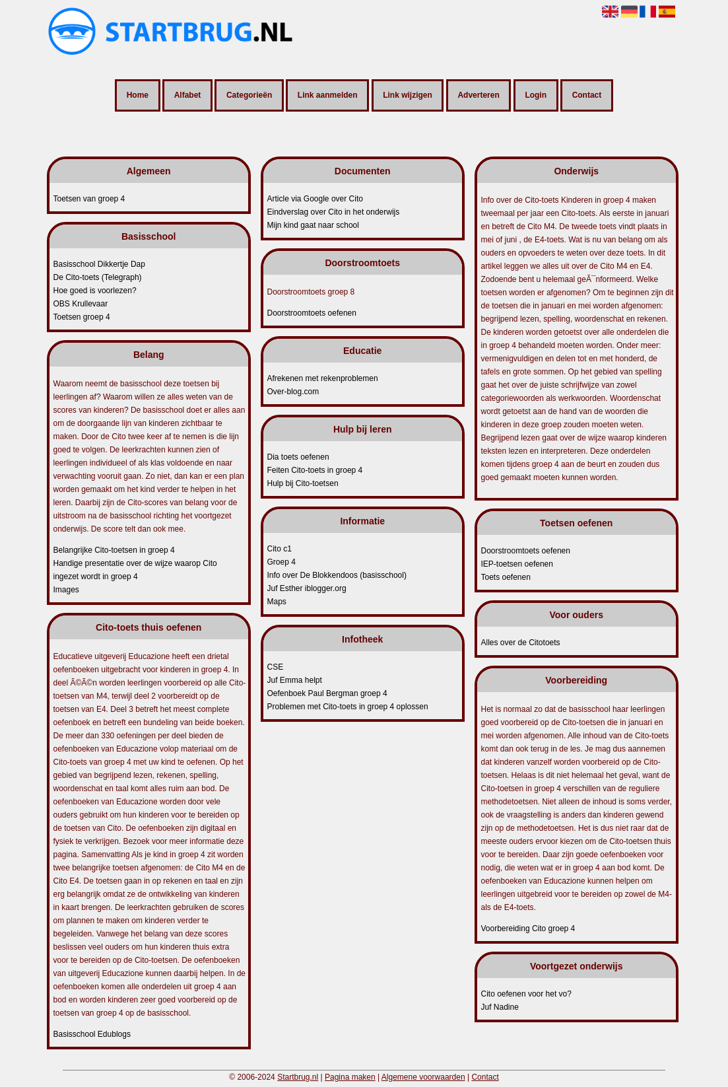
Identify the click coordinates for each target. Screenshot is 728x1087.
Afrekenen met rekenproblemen (322, 378)
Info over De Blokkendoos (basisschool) (337, 575)
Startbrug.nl (297, 1077)
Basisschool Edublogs (92, 1034)
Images (66, 589)
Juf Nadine (500, 1007)
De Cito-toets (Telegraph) (97, 277)
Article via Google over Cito (315, 198)
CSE (275, 667)
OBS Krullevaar (80, 303)
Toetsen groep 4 (81, 317)
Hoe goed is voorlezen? (95, 290)
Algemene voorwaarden (423, 1077)
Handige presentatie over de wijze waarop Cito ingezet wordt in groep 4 (135, 570)
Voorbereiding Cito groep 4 (528, 928)
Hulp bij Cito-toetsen (303, 483)
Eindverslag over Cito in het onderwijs (333, 212)
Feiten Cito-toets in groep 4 (315, 470)
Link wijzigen (407, 95)
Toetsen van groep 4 (89, 198)
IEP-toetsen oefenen (517, 564)
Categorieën (249, 95)
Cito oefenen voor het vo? (526, 994)
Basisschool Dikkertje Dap (99, 264)
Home (138, 95)
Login (535, 95)
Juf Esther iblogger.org (307, 588)
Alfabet (187, 95)
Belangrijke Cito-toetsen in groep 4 (114, 550)
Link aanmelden (328, 95)
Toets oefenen (506, 577)
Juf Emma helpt (294, 680)
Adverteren (478, 95)
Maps (276, 601)
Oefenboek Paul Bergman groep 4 (327, 693)
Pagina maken (350, 1077)
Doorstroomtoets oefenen (311, 313)
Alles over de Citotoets (520, 642)
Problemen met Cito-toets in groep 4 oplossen (347, 706)
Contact (587, 95)
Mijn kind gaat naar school (313, 225)
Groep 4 (281, 562)
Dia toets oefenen (298, 457)
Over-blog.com (293, 391)
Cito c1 (279, 548)
